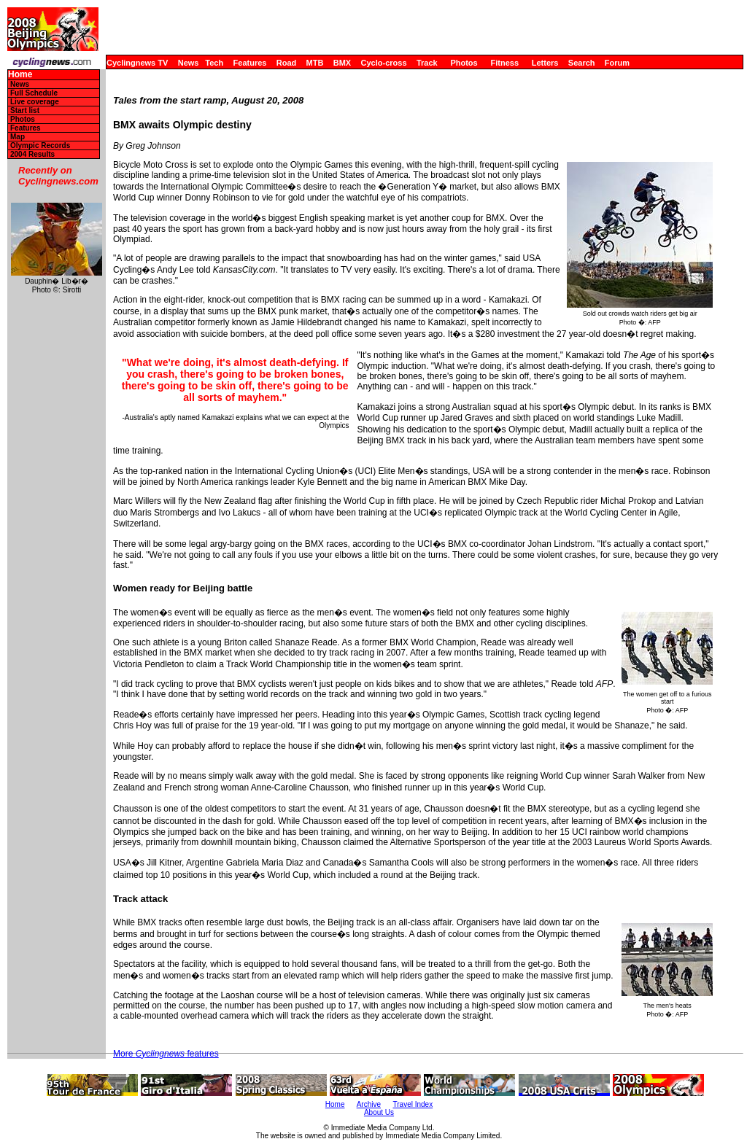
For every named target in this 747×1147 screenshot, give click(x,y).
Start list (24, 110)
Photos (463, 62)
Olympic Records (40, 145)
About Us (379, 1112)
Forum (617, 62)
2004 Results (32, 154)
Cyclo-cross (384, 62)
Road (286, 62)
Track (427, 62)
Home (20, 74)
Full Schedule (34, 93)
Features (250, 62)
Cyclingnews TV (137, 62)
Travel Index (413, 1104)
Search (581, 62)
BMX (342, 62)
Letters (545, 62)
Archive (369, 1104)
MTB (315, 62)
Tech (214, 62)
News (188, 62)
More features (166, 1054)
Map (17, 137)
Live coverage (34, 102)
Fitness (504, 62)
